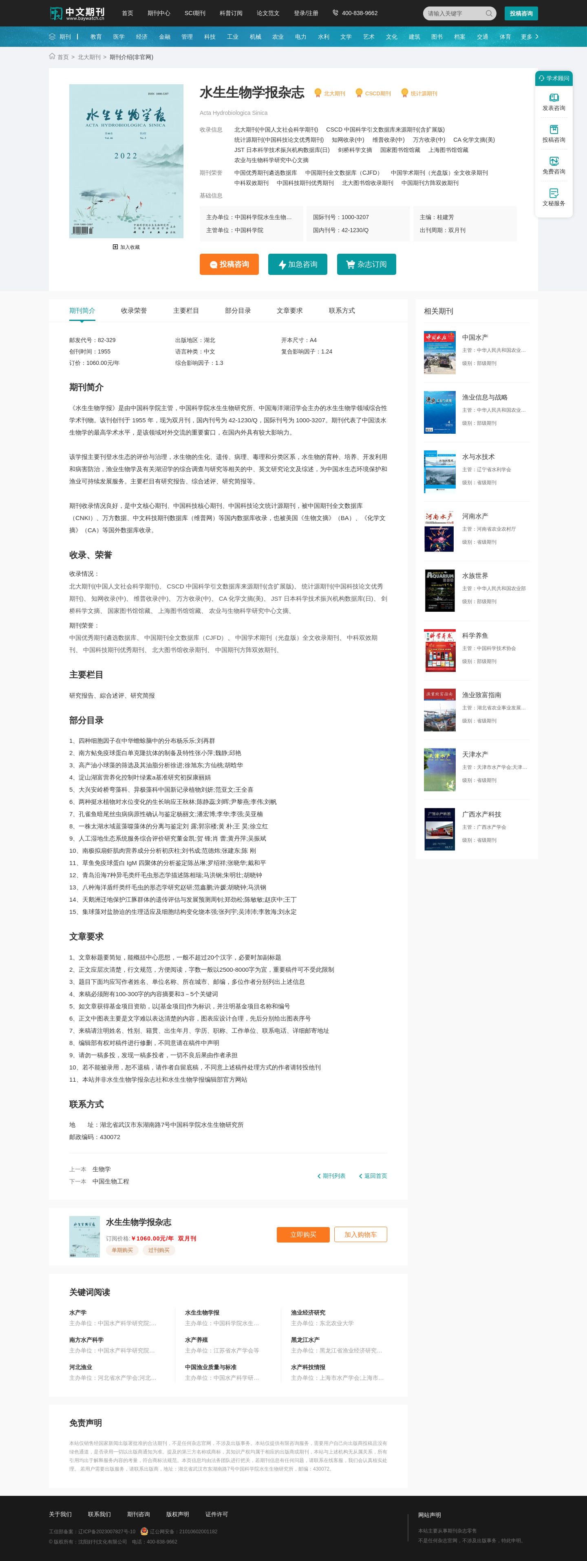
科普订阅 (231, 13)
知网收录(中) (348, 139)
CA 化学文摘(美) (474, 139)
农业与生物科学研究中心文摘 (271, 160)
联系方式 (342, 310)
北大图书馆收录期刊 (367, 183)
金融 (164, 36)
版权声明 (177, 1514)
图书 (437, 36)
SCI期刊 (195, 13)
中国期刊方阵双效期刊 (430, 183)
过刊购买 (159, 1250)
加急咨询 (303, 264)
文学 (346, 36)
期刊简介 (82, 310)
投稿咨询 (521, 13)
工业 (232, 36)
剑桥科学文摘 (355, 150)
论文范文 (268, 13)
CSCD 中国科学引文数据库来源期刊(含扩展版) (385, 129)
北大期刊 (89, 57)
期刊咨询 (138, 1514)
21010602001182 (198, 1532)
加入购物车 (360, 1234)
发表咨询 (554, 101)
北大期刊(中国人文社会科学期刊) (276, 129)
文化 (391, 36)
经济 (142, 36)
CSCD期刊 (378, 93)
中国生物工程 (111, 1181)
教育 (96, 36)
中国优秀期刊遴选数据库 (265, 172)
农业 (278, 36)
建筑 (414, 36)
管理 (187, 36)
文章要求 (290, 310)
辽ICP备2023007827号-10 (106, 1532)
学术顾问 (552, 78)
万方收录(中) (429, 139)
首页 (127, 13)
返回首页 (375, 1175)
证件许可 (216, 1514)
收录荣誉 (134, 310)
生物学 (102, 1169)
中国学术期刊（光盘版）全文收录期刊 (439, 172)
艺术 (369, 36)
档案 (460, 36)
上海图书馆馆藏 (448, 150)
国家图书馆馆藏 (400, 150)
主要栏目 (186, 310)
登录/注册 (306, 13)
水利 (323, 36)
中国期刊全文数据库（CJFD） (344, 172)
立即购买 (303, 1234)
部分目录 (238, 310)
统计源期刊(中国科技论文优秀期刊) (279, 139)
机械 (255, 36)
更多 (526, 36)
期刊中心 (159, 13)
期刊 (65, 36)
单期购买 (122, 1250)
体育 (505, 36)
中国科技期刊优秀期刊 (305, 183)
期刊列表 (334, 1175)
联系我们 (99, 1514)
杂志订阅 (372, 264)
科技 (210, 36)
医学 (119, 36)
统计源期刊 (424, 93)
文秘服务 (554, 197)
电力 (301, 36)
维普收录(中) (389, 139)
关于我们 (60, 1514)
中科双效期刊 (251, 183)
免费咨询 (554, 165)
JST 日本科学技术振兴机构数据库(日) (282, 150)
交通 (482, 36)
